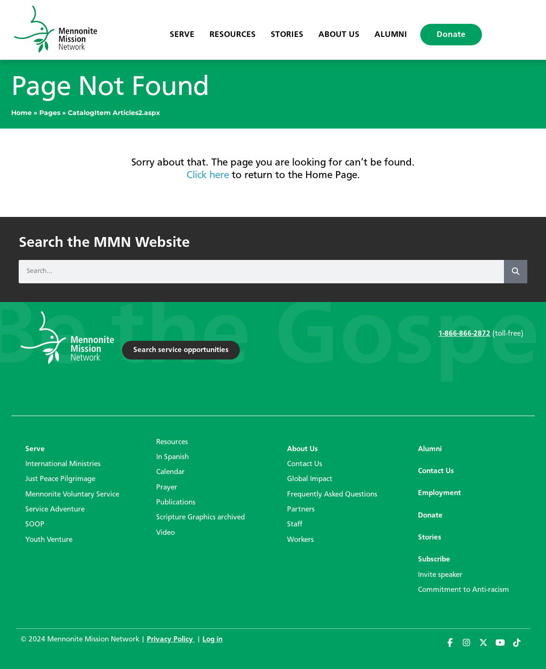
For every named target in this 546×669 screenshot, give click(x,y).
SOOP (34, 524)
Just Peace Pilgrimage (60, 479)
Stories (287, 34)
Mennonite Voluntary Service (72, 494)
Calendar (170, 472)
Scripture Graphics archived (200, 517)
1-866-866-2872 (464, 334)
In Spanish (172, 457)
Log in (212, 639)
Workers (300, 540)
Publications (175, 502)
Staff (294, 524)
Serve (182, 34)
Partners (301, 509)
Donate (451, 34)
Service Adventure (55, 509)
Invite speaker (440, 575)
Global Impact (309, 479)
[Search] (515, 271)
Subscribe (434, 559)
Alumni (390, 34)
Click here (208, 175)
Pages (49, 112)
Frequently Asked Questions (332, 494)
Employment (439, 493)
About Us (338, 34)
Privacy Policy (171, 639)
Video (165, 533)
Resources (232, 34)
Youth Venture (48, 540)
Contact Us (304, 464)
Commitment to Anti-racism (463, 590)
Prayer (166, 487)
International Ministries (63, 464)
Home (21, 112)
